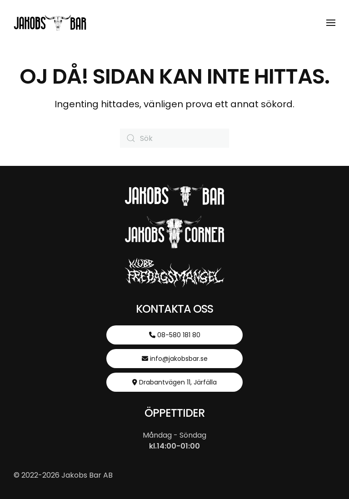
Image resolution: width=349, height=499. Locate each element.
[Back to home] (50, 22)
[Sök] (174, 138)
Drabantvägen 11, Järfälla (174, 382)
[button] (330, 22)
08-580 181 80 (174, 334)
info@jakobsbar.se (175, 358)
